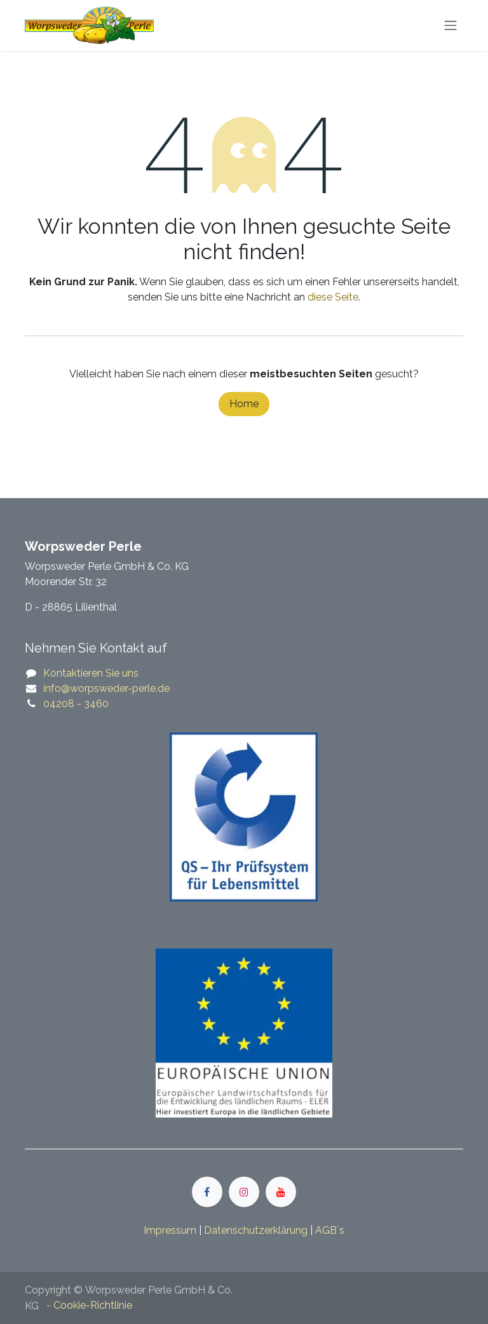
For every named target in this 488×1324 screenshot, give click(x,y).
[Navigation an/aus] (450, 26)
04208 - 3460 (76, 704)
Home (244, 404)
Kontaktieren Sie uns (91, 673)
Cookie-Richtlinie (92, 1305)
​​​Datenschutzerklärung (256, 1230)
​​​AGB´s (329, 1230)
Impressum (170, 1230)
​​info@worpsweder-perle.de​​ (106, 688)
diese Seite (333, 297)
